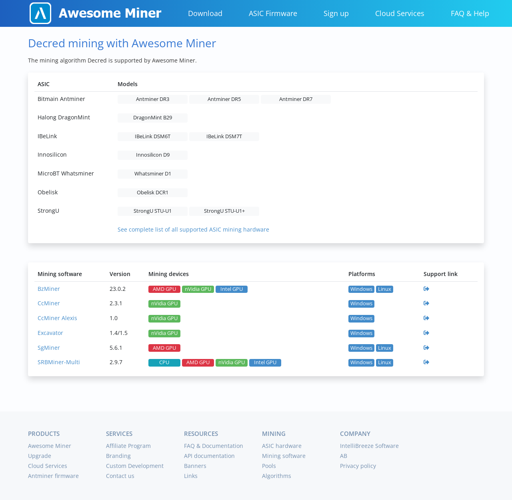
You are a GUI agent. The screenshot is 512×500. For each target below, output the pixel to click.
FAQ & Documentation (213, 446)
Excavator (50, 333)
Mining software (284, 456)
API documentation (209, 456)
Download (205, 13)
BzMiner (49, 288)
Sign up (336, 13)
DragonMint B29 (152, 117)
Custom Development (135, 466)
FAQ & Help (470, 13)
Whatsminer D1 (152, 173)
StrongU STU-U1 (153, 211)
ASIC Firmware (273, 13)
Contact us (120, 476)
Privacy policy (358, 466)
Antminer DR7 (295, 99)
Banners (195, 466)
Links (191, 476)
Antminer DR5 (224, 99)
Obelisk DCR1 (152, 192)
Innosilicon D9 (153, 154)
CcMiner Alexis (57, 318)
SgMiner (49, 347)
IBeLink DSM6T (152, 136)
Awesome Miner (49, 446)
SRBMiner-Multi (59, 362)
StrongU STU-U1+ (224, 211)
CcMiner (49, 303)
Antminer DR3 (152, 99)
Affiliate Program (128, 446)
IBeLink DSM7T (224, 136)
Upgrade (39, 456)
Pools (269, 466)
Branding (118, 456)
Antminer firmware (53, 476)
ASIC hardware (282, 446)
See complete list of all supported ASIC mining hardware (193, 229)
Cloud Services (399, 13)
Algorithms (276, 476)
